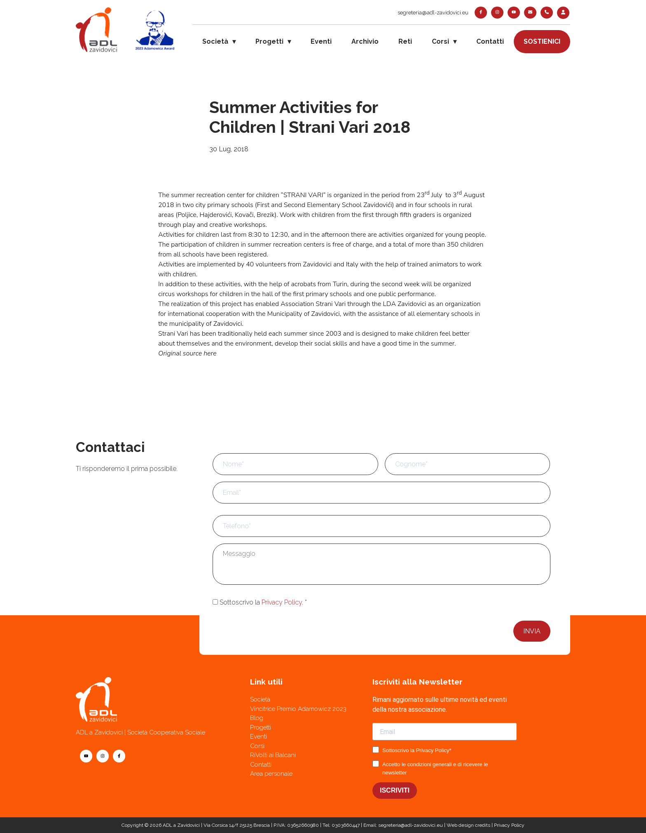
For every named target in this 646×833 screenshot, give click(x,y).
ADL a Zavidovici (181, 825)
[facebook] (481, 13)
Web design (460, 825)
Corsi (440, 41)
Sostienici (542, 41)
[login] (563, 13)
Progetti (269, 41)
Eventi (321, 41)
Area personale (271, 773)
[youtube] (514, 13)
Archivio (365, 41)
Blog (256, 718)
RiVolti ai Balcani (273, 755)
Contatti (490, 41)
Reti (405, 41)
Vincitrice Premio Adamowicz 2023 (298, 709)
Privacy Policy (282, 602)
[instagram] (497, 13)
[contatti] (530, 13)
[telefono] (547, 13)
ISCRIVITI (395, 790)
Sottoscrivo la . (263, 602)
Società (215, 41)
